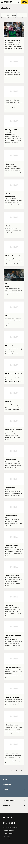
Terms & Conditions (8, 833)
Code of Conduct (7, 839)
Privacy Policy (6, 836)
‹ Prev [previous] (2, 771)
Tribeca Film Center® (8, 830)
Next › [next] (25, 771)
